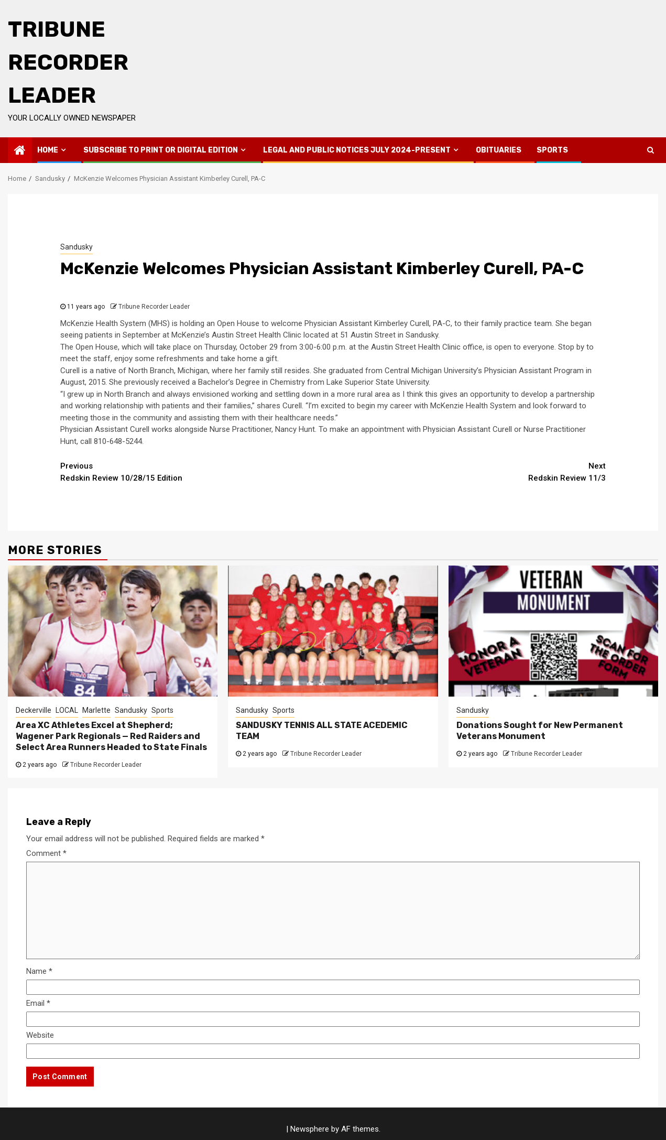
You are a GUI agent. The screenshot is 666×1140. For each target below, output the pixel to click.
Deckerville (33, 710)
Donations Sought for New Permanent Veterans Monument (539, 730)
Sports (552, 150)
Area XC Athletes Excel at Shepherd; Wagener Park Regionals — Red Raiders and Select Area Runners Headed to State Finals (111, 736)
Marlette (96, 710)
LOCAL (67, 710)
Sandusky (76, 247)
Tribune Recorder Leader (68, 62)
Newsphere (309, 1129)
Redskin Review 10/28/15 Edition (196, 471)
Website (40, 1035)
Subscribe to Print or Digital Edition (160, 150)
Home (47, 150)
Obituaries (498, 150)
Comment (46, 853)
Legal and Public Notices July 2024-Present (357, 150)
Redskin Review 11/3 (469, 471)
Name (39, 971)
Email (38, 1003)
